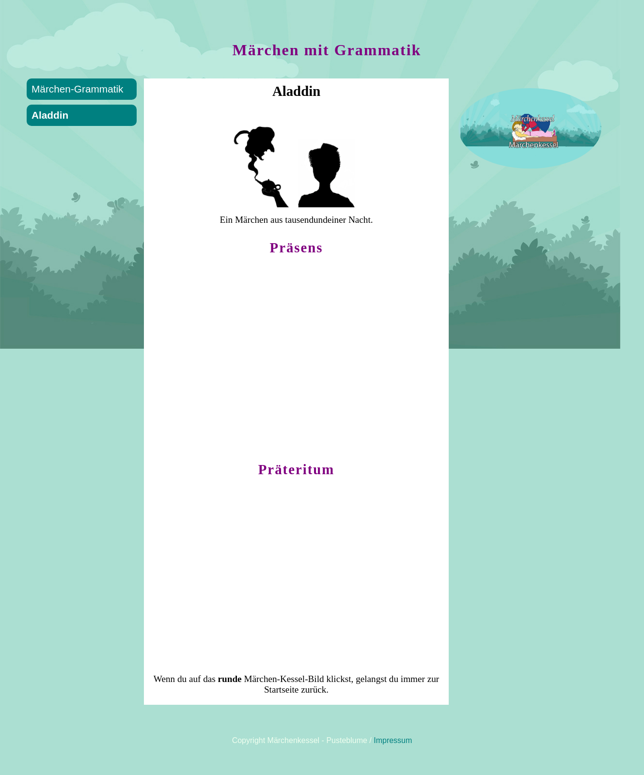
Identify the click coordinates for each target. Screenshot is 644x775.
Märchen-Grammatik (77, 88)
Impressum (393, 740)
